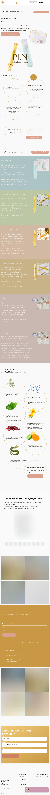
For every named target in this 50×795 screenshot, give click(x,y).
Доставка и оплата (42, 777)
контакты (23, 787)
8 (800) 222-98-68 (36, 2)
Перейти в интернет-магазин (41, 12)
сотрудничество (25, 782)
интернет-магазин (42, 774)
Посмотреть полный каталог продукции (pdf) (40, 152)
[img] (23, 3)
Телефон (4, 621)
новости (23, 779)
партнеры (23, 784)
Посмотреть (35, 476)
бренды (22, 777)
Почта (4, 627)
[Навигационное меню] (48, 3)
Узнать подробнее (9, 635)
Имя (3, 736)
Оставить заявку (10, 34)
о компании (23, 774)
